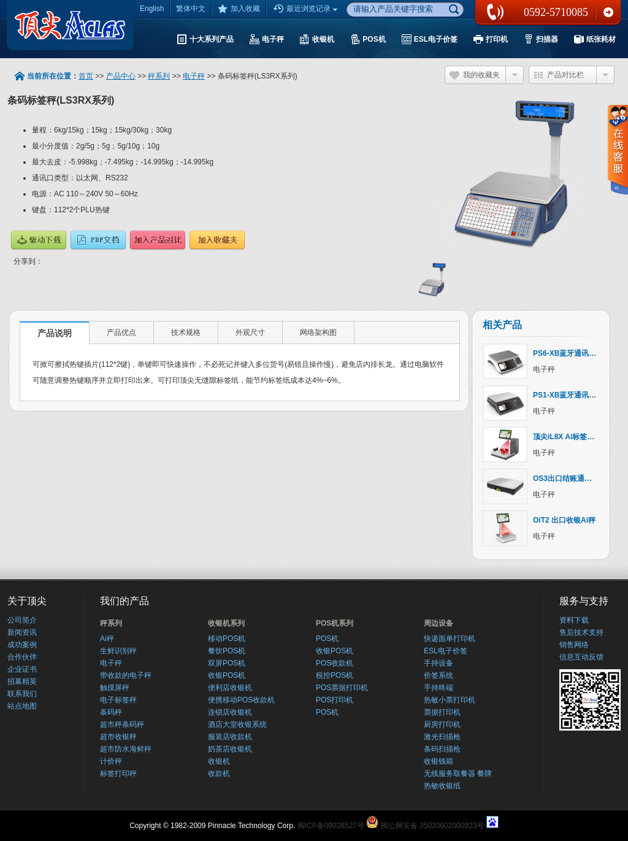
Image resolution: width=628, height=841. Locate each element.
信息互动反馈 (581, 657)
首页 (85, 76)
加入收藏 (239, 8)
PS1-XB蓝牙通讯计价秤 (572, 395)
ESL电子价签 (445, 651)
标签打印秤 (118, 773)
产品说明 (54, 333)
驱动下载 (38, 240)
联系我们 (608, 12)
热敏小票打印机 (449, 700)
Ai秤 (107, 638)
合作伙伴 (22, 657)
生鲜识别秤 (118, 651)
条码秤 (111, 712)
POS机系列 (334, 623)
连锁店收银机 (230, 712)
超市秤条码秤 (122, 724)
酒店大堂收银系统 (237, 724)
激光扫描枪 (442, 736)
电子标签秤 (118, 700)
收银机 (219, 761)
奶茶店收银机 (230, 749)
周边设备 (438, 623)
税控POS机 (334, 675)
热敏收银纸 (442, 785)
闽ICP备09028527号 (330, 825)
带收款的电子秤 (125, 675)
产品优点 (121, 332)
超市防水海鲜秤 (125, 749)
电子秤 (194, 76)
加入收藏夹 (217, 240)
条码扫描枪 (442, 749)
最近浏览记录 (307, 9)
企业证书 (22, 669)
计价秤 (111, 761)
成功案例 (22, 644)
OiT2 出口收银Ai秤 (564, 520)
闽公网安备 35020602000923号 (432, 825)
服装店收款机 (230, 736)
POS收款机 (334, 663)
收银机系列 (226, 623)
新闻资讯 (22, 632)
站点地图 (22, 706)
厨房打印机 (442, 724)
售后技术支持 (581, 632)
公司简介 (22, 620)
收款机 (219, 773)
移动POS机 (226, 638)
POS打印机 (334, 700)
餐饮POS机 (226, 651)
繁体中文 (190, 8)
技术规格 (186, 332)
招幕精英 (22, 681)
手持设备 (438, 663)
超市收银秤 (118, 736)
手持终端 (438, 687)
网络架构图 (318, 332)
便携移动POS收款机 (241, 700)
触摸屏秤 (114, 687)
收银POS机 (226, 675)
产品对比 (157, 240)
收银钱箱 (438, 761)
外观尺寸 (250, 332)
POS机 (327, 638)
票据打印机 (442, 712)
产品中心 (121, 76)
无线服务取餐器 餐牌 (458, 773)
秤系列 (159, 76)
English (152, 8)
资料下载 (574, 620)
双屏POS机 (226, 663)
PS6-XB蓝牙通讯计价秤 (572, 353)
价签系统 (438, 675)
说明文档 (98, 240)
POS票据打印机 (342, 687)
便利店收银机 (230, 687)
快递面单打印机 (449, 638)
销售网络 (574, 644)
